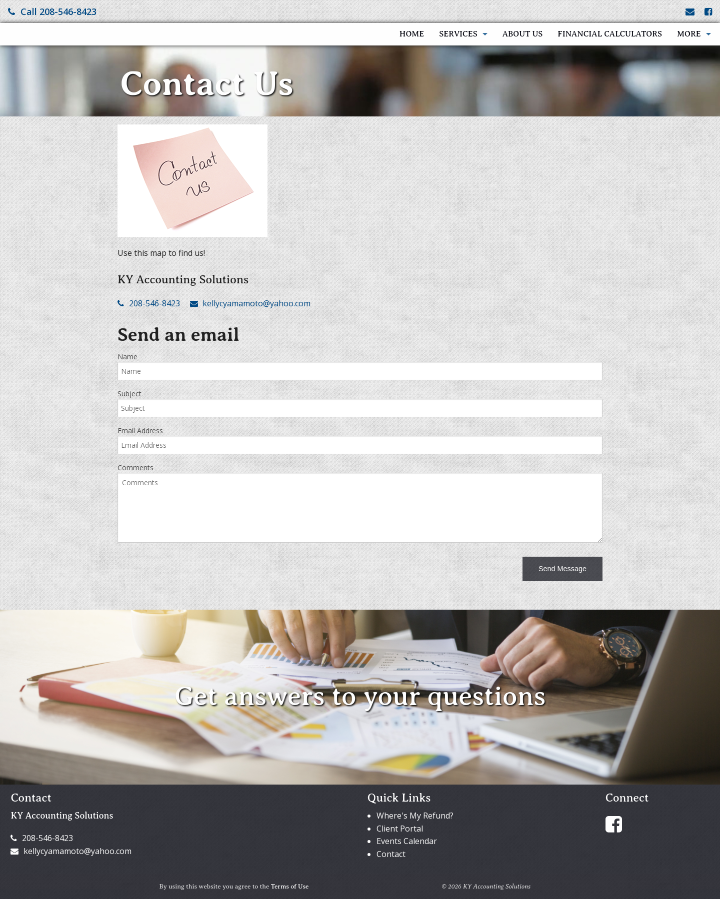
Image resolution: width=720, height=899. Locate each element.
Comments (136, 467)
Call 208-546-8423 (52, 11)
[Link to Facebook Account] (708, 11)
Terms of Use (290, 886)
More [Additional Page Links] (689, 33)
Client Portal (399, 828)
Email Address (140, 430)
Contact (391, 854)
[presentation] (194, 570)
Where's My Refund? (415, 815)
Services (458, 33)
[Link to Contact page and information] (690, 11)
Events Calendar (406, 841)
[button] (562, 569)
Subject (130, 393)
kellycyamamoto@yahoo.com (250, 303)
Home (412, 33)
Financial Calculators (610, 33)
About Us (522, 33)
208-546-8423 (149, 303)
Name (128, 356)
